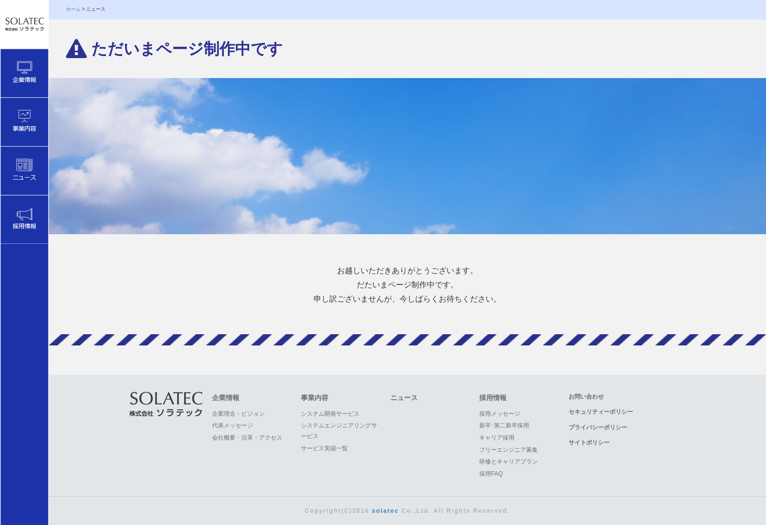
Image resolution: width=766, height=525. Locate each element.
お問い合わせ (586, 396)
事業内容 (314, 398)
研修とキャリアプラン (508, 461)
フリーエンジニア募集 (508, 449)
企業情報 (225, 398)
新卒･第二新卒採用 (504, 425)
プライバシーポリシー (598, 427)
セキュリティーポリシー (601, 411)
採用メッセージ (499, 413)
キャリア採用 (496, 437)
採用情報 (493, 398)
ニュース (404, 398)
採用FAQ (491, 473)
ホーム (73, 9)
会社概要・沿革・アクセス (247, 437)
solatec (385, 510)
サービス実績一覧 (324, 448)
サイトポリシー (589, 442)
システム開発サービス (330, 413)
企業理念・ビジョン (238, 413)
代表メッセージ (232, 425)
